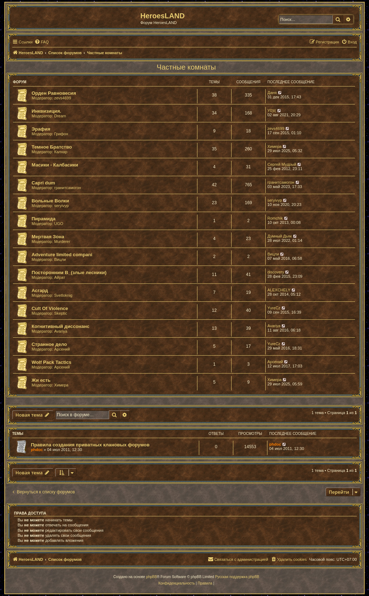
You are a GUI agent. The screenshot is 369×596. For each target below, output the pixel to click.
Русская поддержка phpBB (237, 577)
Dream (60, 116)
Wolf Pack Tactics (51, 362)
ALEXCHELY (278, 290)
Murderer (62, 241)
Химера (274, 146)
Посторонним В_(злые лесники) (69, 272)
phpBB (151, 577)
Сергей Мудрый (281, 164)
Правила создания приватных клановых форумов (90, 444)
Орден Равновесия (54, 93)
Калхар (60, 152)
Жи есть (41, 380)
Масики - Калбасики (55, 165)
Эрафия (41, 129)
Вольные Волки (50, 200)
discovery (275, 272)
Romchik (275, 218)
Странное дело (49, 344)
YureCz (273, 308)
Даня (272, 92)
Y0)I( (271, 110)
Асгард (40, 290)
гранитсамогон (67, 188)
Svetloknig (63, 295)
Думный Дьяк (279, 236)
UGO (58, 223)
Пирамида (44, 218)
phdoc (37, 449)
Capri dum (43, 183)
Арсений (62, 349)
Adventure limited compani (62, 254)
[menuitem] (41, 42)
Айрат (59, 277)
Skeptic (60, 313)
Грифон (61, 134)
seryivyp (61, 205)
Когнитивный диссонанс (60, 326)
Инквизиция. (46, 111)
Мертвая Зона (48, 236)
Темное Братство (52, 147)
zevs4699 (62, 98)
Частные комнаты (186, 67)
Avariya (60, 331)
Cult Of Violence (50, 308)
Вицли (60, 259)
